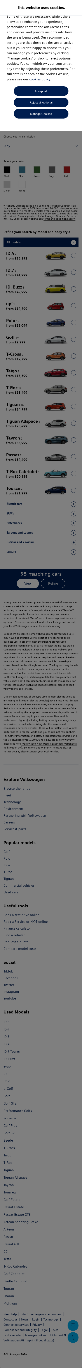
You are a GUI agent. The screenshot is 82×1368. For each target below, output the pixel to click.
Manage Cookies (41, 113)
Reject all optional (41, 102)
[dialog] (41, 684)
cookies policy (39, 79)
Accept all (41, 91)
